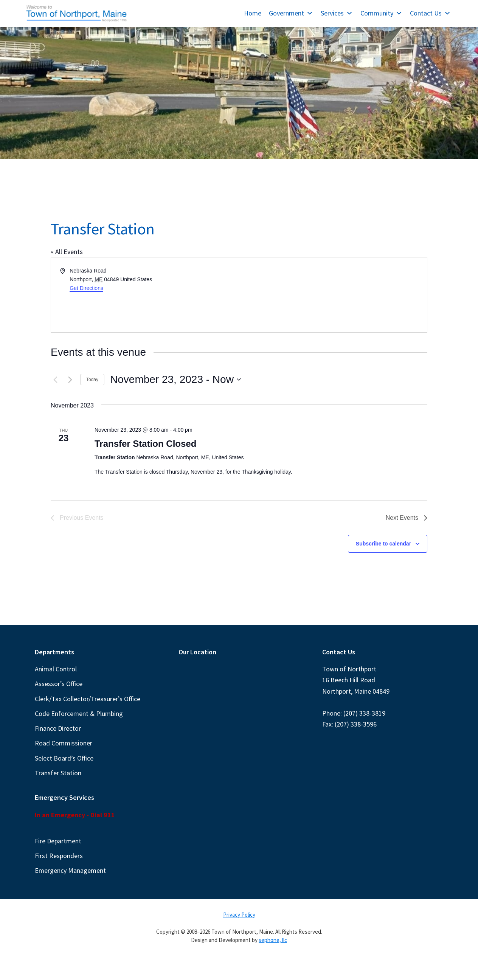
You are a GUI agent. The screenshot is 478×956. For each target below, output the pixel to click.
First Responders (59, 855)
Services (337, 13)
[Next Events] (69, 379)
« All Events (67, 251)
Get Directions (86, 288)
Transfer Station (58, 773)
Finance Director (58, 728)
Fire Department (58, 841)
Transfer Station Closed (145, 443)
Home (252, 13)
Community (381, 13)
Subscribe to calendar (383, 544)
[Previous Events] (55, 379)
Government (291, 13)
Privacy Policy (239, 914)
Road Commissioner (63, 743)
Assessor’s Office (58, 683)
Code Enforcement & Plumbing (79, 713)
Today (92, 379)
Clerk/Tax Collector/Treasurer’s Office (87, 698)
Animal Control (56, 669)
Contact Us (430, 13)
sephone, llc (273, 940)
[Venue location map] (332, 295)
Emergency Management (70, 870)
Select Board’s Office (64, 758)
